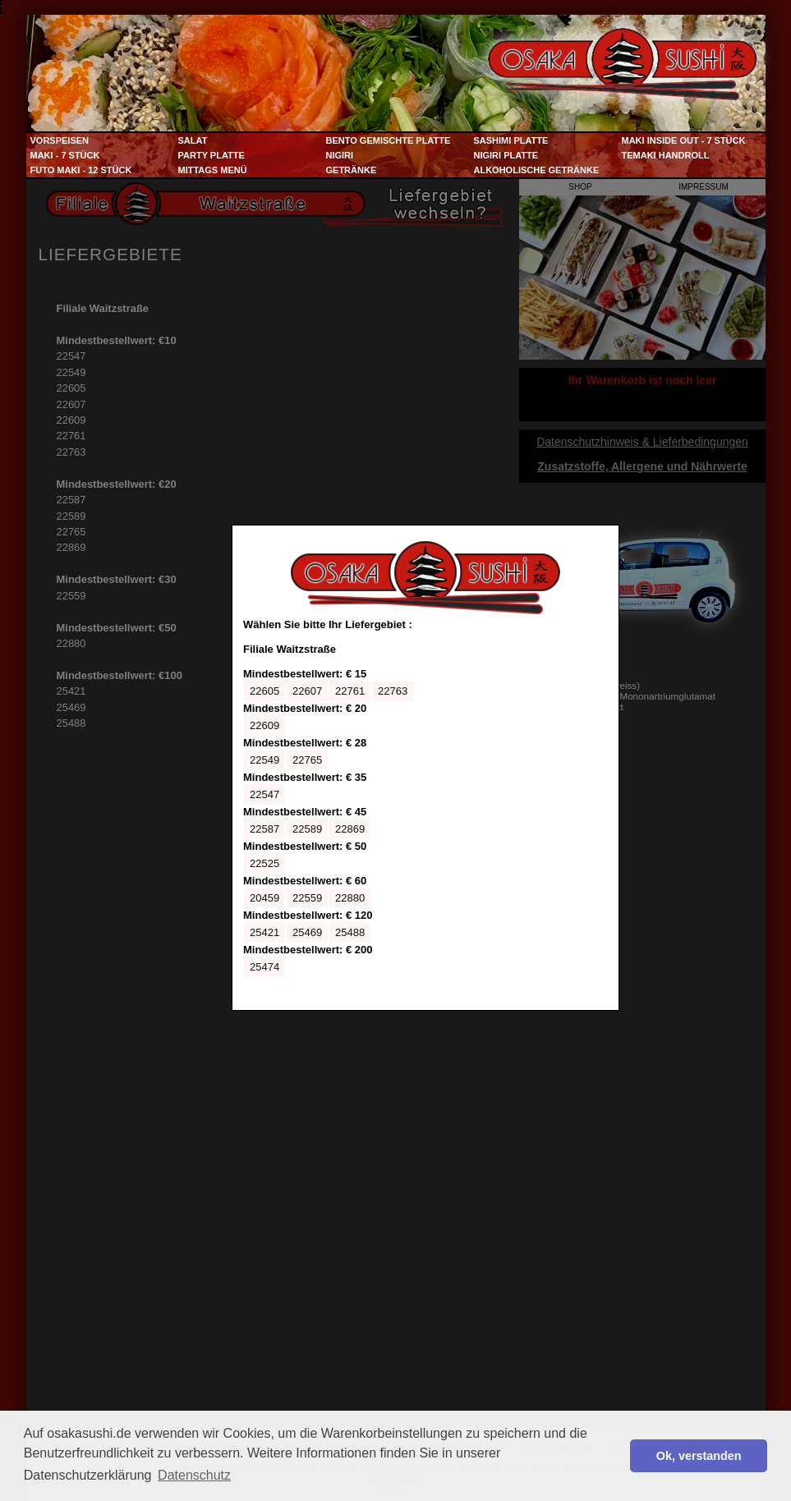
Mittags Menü (212, 170)
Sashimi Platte (511, 140)
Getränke (351, 170)
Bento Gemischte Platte (388, 140)
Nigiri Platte (506, 155)
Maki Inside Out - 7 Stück (684, 140)
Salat (193, 140)
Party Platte (211, 155)
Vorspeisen (60, 140)
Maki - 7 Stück (65, 155)
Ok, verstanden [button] (699, 1455)
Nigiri (340, 155)
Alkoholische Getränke (537, 170)
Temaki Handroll (666, 155)
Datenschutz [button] (194, 1475)
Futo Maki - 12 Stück (81, 170)
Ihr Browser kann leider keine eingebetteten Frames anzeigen (425, 768)
